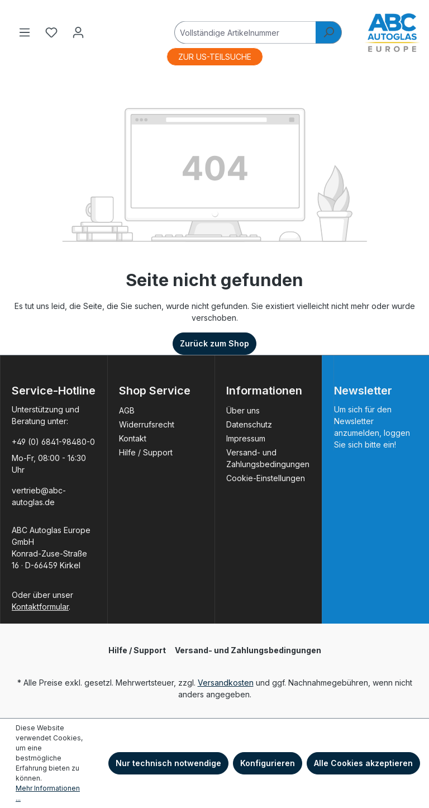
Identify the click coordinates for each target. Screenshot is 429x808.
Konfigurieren (267, 763)
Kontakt (132, 438)
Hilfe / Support (146, 452)
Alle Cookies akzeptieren (363, 763)
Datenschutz (249, 424)
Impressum (245, 438)
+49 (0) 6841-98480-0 (53, 441)
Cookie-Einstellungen (265, 478)
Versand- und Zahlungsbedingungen (248, 650)
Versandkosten (226, 682)
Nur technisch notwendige (168, 763)
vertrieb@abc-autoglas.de (39, 496)
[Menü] (24, 32)
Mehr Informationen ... (48, 793)
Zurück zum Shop (214, 343)
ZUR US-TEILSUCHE (214, 56)
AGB (127, 410)
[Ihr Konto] (78, 32)
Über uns (243, 410)
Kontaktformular (40, 606)
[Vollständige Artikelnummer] (245, 32)
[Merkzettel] (51, 32)
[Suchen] (329, 32)
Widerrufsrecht (146, 424)
